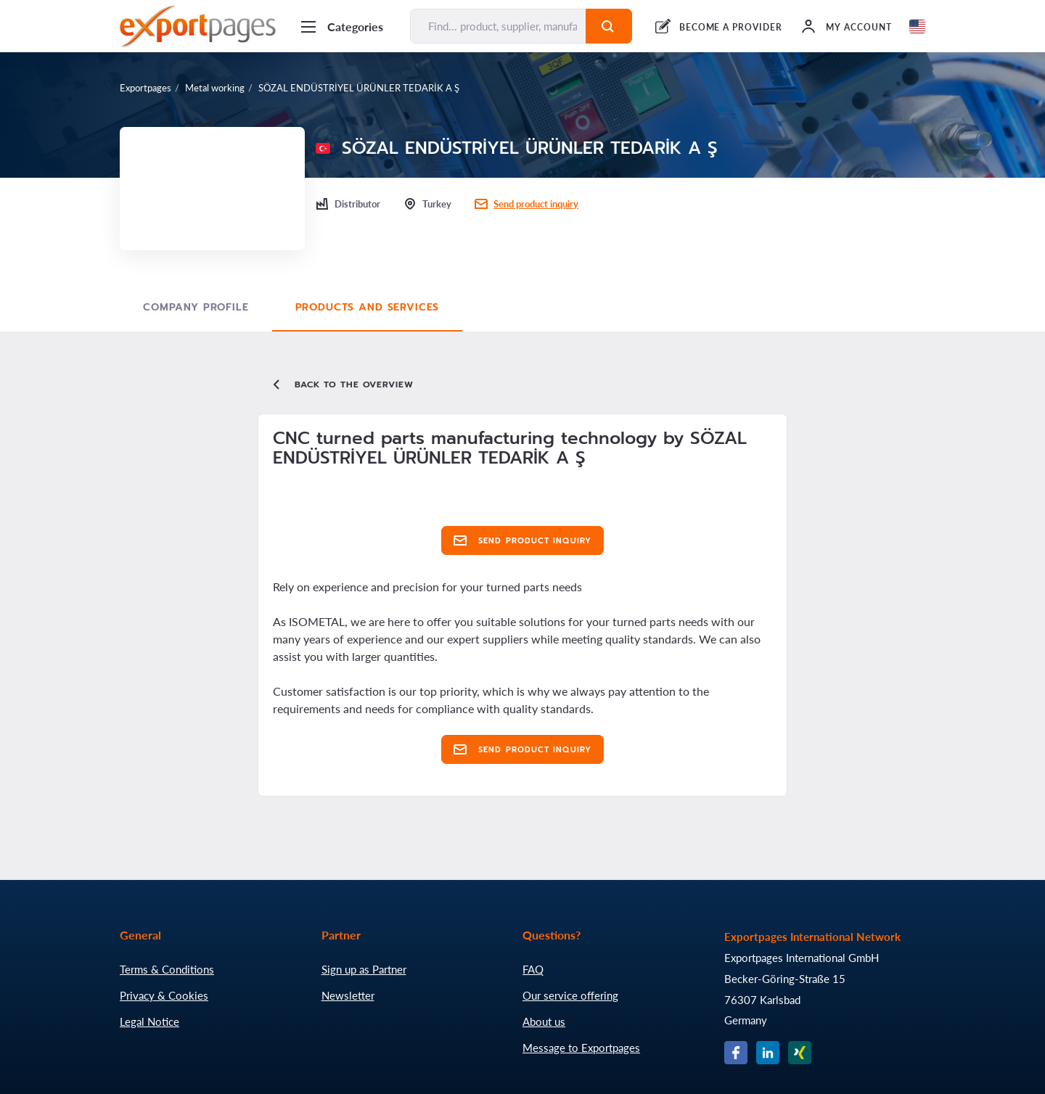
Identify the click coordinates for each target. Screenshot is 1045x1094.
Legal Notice (149, 1021)
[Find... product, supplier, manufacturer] (498, 26)
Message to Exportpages (581, 1047)
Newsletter (347, 995)
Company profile (196, 307)
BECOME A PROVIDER (730, 27)
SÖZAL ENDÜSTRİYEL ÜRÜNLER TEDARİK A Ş (358, 88)
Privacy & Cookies (164, 995)
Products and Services (367, 307)
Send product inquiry (535, 204)
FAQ (533, 969)
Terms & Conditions (167, 969)
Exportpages (145, 88)
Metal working (215, 88)
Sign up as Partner (363, 969)
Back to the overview (342, 384)
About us (543, 1021)
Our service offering (570, 995)
